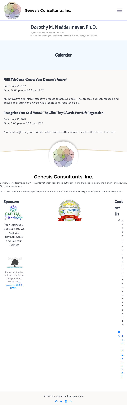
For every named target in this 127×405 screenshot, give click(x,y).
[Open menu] (119, 10)
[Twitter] (61, 401)
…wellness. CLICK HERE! (14, 284)
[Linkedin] (71, 401)
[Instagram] (66, 401)
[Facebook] (56, 401)
